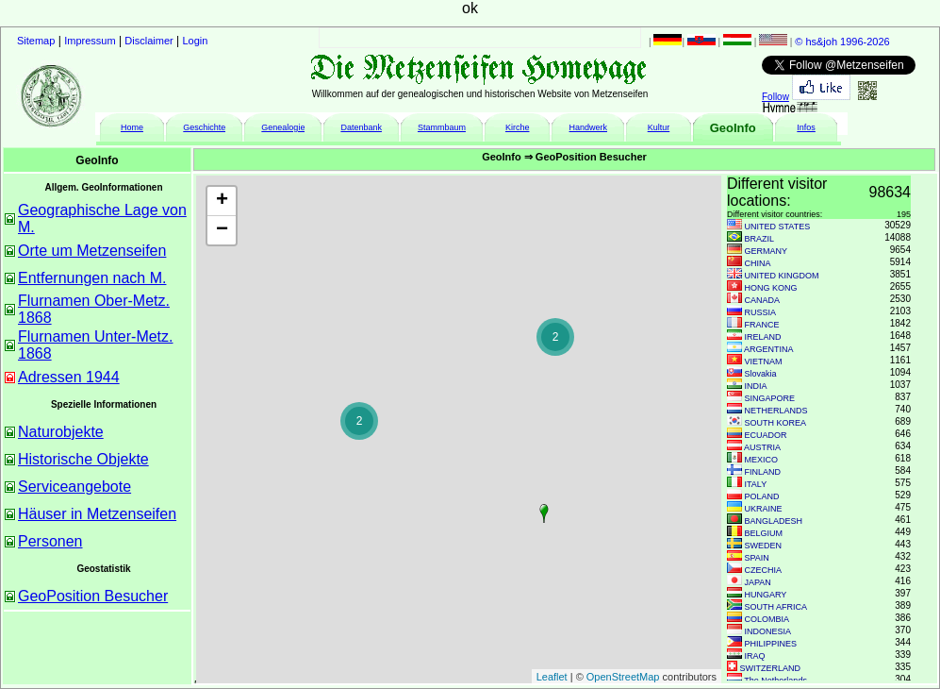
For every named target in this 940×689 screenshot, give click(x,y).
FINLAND (763, 472)
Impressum (89, 40)
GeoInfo (733, 128)
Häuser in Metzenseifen (97, 514)
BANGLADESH (774, 521)
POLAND (762, 496)
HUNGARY (766, 594)
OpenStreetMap (623, 676)
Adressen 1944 (69, 377)
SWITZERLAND (770, 668)
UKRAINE (764, 508)
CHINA (758, 263)
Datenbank (361, 127)
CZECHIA (764, 570)
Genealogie (283, 127)
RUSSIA (761, 312)
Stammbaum (442, 127)
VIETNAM (764, 361)
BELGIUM (764, 533)
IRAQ (755, 656)
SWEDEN (764, 545)
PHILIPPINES (771, 643)
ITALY (756, 484)
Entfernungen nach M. (92, 278)
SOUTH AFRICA (776, 607)
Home (132, 127)
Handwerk (588, 127)
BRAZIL (760, 239)
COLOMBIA (767, 619)
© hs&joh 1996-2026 (842, 41)
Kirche (517, 127)
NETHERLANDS (776, 410)
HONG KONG (771, 288)
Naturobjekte (61, 432)
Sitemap (36, 40)
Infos (806, 127)
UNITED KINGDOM (782, 275)
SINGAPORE (770, 398)
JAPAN (758, 582)
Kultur (659, 127)
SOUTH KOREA (776, 423)
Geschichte (204, 127)
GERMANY (766, 251)
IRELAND (763, 337)
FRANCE (762, 324)
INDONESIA (768, 631)
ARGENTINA (769, 349)
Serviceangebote (74, 487)
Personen (50, 541)
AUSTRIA (762, 447)
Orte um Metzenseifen (92, 251)
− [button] (222, 230)
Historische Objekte (83, 459)
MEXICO (762, 459)
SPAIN (757, 558)
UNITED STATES (778, 226)
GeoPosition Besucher (93, 596)
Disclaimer (148, 40)
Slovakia (761, 373)
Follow (775, 97)
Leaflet (552, 676)
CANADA (763, 300)
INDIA (756, 386)
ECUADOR (766, 435)
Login (195, 40)
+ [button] (222, 201)
